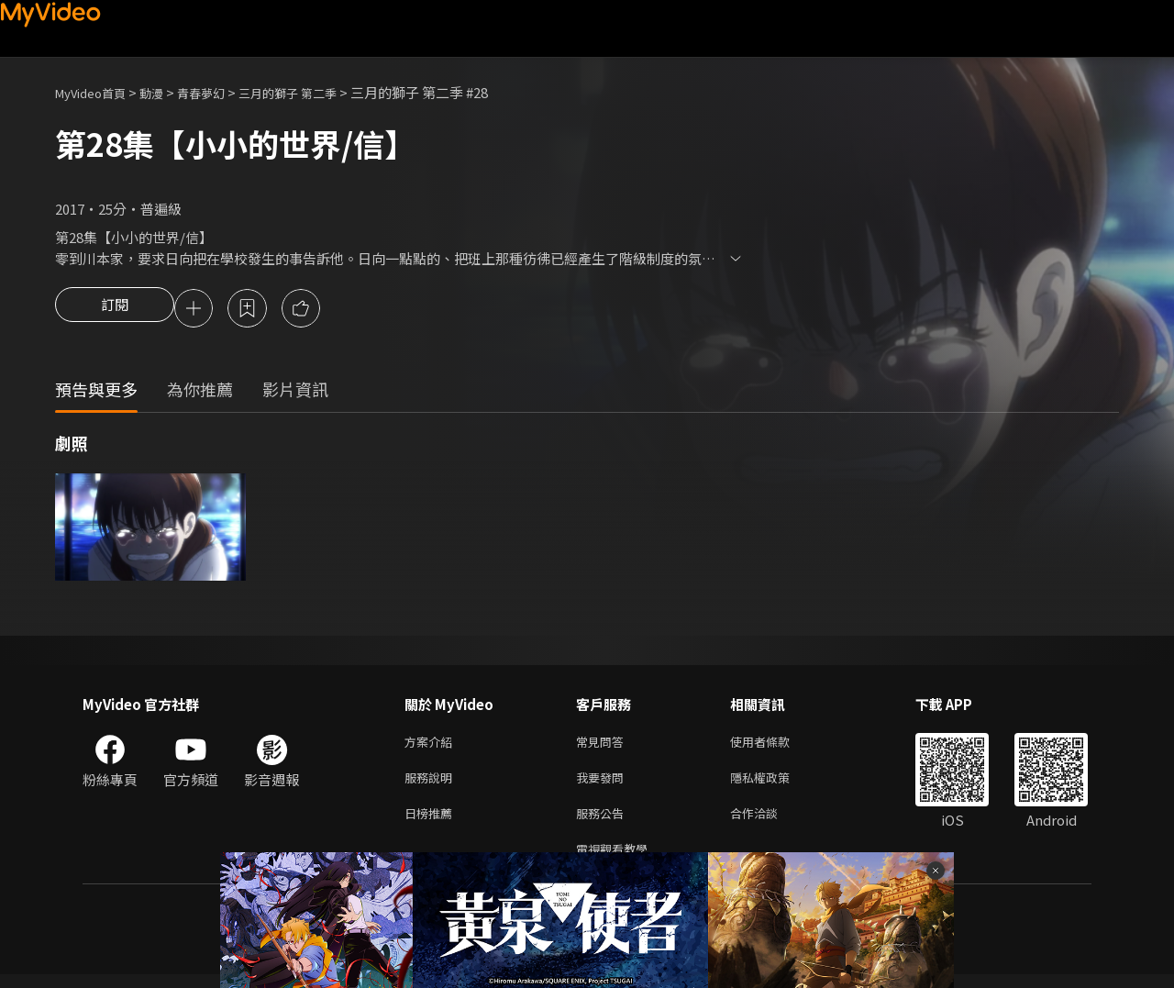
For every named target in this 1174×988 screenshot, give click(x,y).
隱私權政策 (775, 784)
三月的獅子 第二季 (318, 92)
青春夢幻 (221, 92)
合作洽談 (768, 822)
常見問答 (603, 745)
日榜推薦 (432, 822)
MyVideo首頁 (96, 92)
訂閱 (114, 310)
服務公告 (603, 822)
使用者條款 (775, 745)
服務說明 (432, 784)
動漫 (166, 92)
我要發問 (603, 784)
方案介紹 (432, 745)
